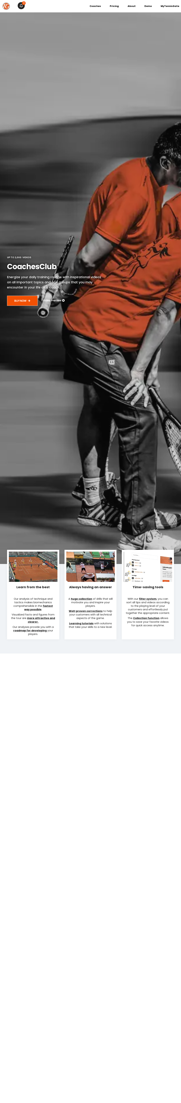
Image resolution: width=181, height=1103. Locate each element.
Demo (148, 6)
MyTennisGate (170, 6)
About (132, 6)
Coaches (95, 6)
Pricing (114, 6)
